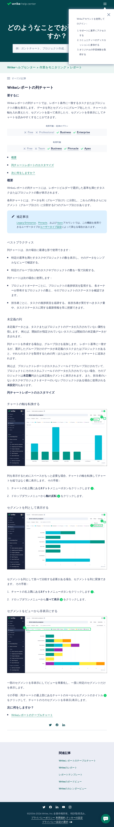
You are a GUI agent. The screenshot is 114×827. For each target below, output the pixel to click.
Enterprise (83, 132)
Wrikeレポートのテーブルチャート (32, 715)
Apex (87, 148)
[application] (105, 818)
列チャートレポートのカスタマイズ (32, 165)
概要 (14, 157)
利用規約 (60, 817)
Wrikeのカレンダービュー (72, 788)
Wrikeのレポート (68, 767)
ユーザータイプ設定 (51, 227)
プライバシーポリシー (43, 817)
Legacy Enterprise (26, 222)
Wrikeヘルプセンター (21, 67)
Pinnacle (73, 148)
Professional (46, 132)
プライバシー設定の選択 (55, 822)
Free (30, 132)
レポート (76, 67)
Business (65, 132)
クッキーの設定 (74, 817)
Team (41, 148)
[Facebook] (57, 724)
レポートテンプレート (70, 774)
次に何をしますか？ (23, 173)
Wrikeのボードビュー (70, 781)
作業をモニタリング (53, 67)
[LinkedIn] (63, 724)
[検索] (57, 48)
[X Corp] (50, 724)
